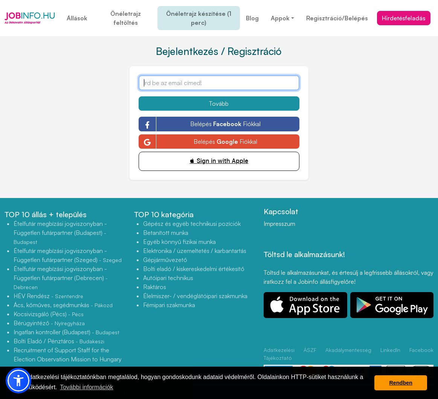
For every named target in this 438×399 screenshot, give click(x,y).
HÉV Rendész (48, 296)
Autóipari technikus (168, 278)
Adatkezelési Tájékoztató (279, 354)
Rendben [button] (400, 383)
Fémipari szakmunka (169, 305)
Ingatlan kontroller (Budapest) (66, 332)
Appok (280, 18)
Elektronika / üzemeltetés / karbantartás (194, 250)
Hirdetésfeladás (404, 18)
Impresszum (279, 223)
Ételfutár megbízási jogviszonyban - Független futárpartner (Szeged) (68, 255)
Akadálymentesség (348, 350)
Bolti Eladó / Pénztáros (59, 341)
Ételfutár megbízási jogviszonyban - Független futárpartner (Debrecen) (61, 277)
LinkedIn (390, 350)
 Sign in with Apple (218, 160)
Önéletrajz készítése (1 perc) (198, 18)
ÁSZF (310, 350)
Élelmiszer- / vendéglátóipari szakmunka (195, 296)
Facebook (421, 350)
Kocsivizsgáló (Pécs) (49, 314)
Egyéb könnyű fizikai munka (179, 241)
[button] (18, 380)
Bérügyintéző (49, 323)
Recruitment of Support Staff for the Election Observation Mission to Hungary (68, 359)
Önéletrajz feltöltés (125, 18)
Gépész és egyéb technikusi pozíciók (192, 223)
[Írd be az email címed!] (219, 82)
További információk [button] (86, 387)
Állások (77, 18)
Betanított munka (165, 232)
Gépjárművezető (165, 259)
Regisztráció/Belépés (337, 18)
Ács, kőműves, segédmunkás (63, 305)
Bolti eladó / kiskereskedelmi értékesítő (193, 269)
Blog (252, 18)
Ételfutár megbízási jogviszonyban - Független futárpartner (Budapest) (60, 232)
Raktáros (154, 287)
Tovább (219, 103)
